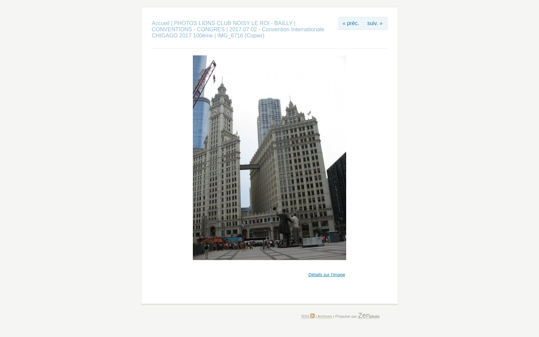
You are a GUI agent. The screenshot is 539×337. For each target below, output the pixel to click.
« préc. (350, 23)
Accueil (161, 23)
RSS (308, 316)
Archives (325, 316)
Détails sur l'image (326, 274)
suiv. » (374, 23)
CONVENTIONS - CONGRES (188, 29)
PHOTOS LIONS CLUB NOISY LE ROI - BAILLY (234, 23)
